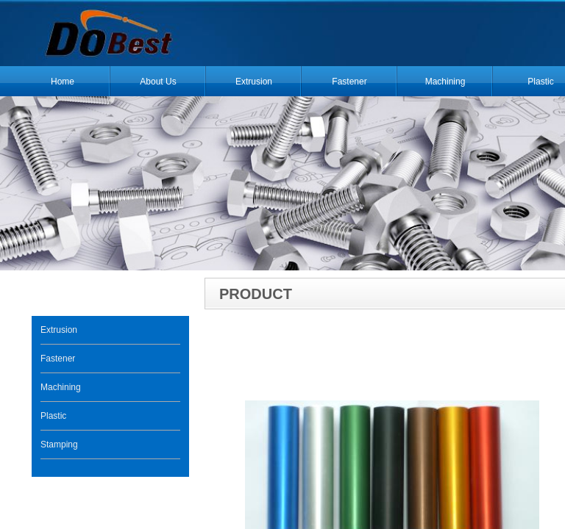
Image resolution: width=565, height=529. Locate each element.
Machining (445, 81)
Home (62, 81)
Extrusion (253, 81)
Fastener (349, 81)
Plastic (53, 416)
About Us (158, 81)
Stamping (59, 444)
